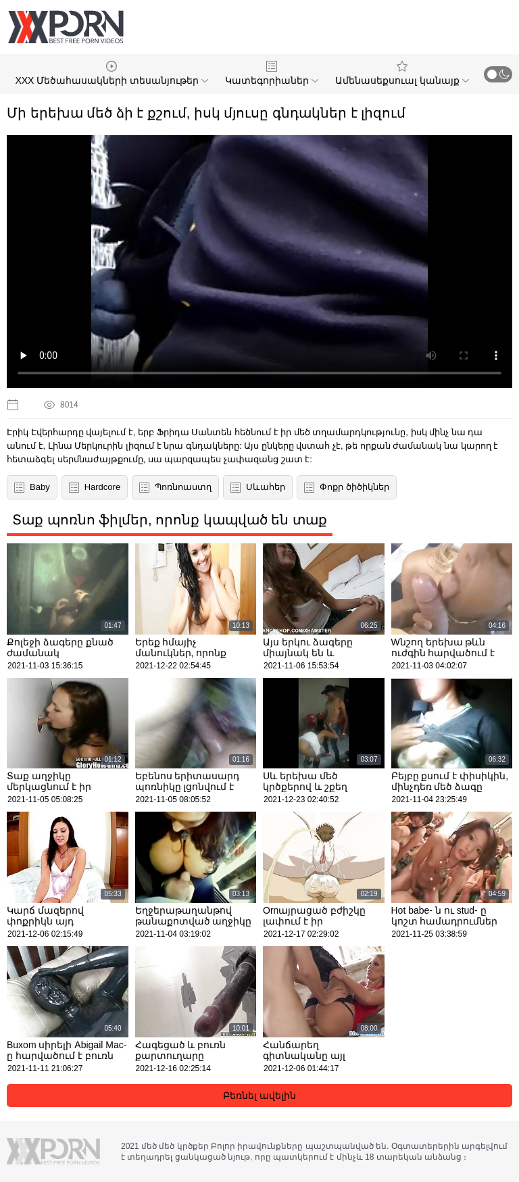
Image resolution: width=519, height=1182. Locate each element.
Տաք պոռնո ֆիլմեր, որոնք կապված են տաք (169, 519)
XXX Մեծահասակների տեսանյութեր (111, 73)
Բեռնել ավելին (259, 1095)
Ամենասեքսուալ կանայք (402, 73)
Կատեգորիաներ (271, 73)
